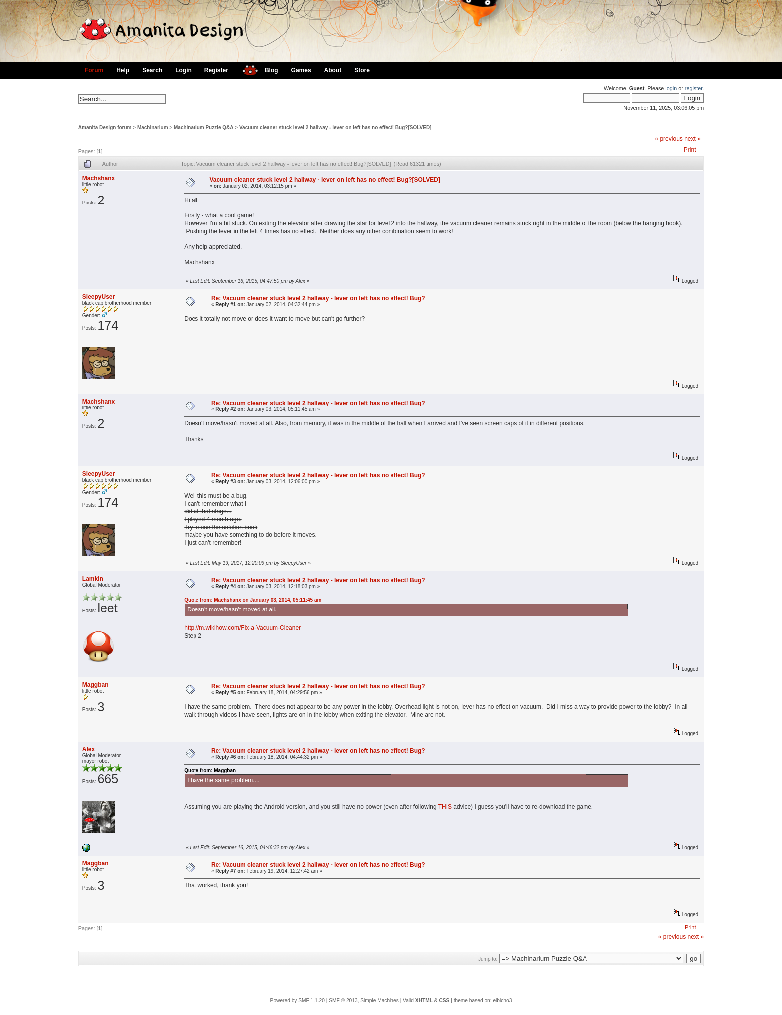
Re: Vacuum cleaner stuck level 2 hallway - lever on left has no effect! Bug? (318, 298)
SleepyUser (98, 296)
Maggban (95, 684)
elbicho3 (502, 1000)
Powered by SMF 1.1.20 (297, 1000)
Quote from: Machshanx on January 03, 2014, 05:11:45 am (252, 600)
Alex (88, 749)
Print (690, 149)
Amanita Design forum (105, 127)
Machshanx (98, 178)
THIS (445, 806)
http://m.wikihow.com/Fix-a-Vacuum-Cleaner (242, 627)
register (693, 88)
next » (692, 138)
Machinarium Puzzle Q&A (204, 127)
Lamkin (92, 578)
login (671, 88)
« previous (668, 138)
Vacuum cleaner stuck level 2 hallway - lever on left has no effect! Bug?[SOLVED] (335, 127)
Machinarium (152, 127)
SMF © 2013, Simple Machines (364, 1000)
